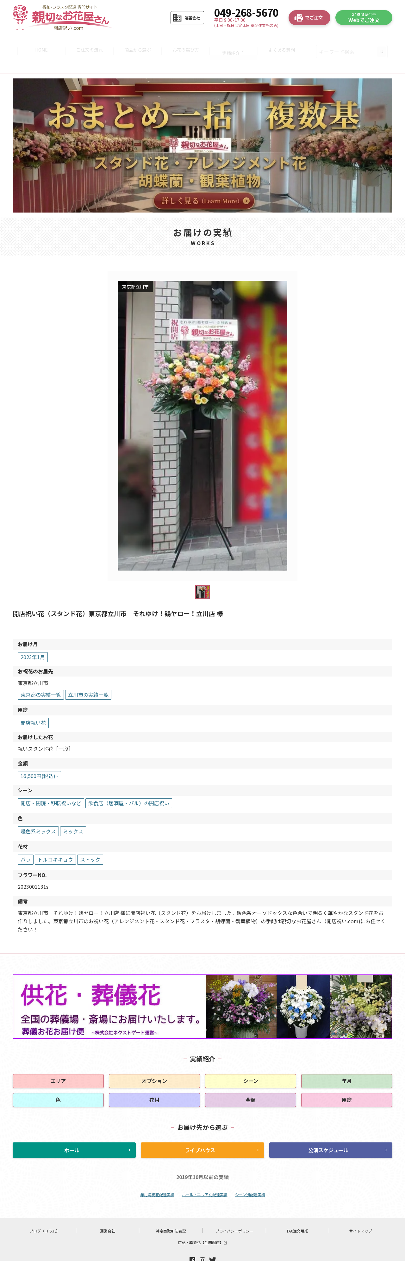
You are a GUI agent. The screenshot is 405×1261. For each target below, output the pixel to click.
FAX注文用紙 (297, 1211)
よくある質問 (285, 42)
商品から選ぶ (136, 42)
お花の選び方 (186, 42)
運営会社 (107, 1211)
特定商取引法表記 (171, 1211)
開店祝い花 (33, 703)
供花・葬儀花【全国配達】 (202, 1223)
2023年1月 (33, 637)
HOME (37, 42)
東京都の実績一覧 (41, 675)
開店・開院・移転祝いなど (51, 784)
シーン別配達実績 (250, 1175)
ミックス (73, 812)
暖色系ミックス (38, 812)
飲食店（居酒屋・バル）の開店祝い (128, 784)
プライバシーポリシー (234, 1211)
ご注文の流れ (87, 42)
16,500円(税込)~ (39, 757)
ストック (90, 840)
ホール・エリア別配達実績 (204, 1175)
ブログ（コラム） (44, 1211)
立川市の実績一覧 (88, 675)
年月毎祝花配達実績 (157, 1175)
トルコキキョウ (55, 840)
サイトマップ (360, 1211)
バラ (26, 840)
